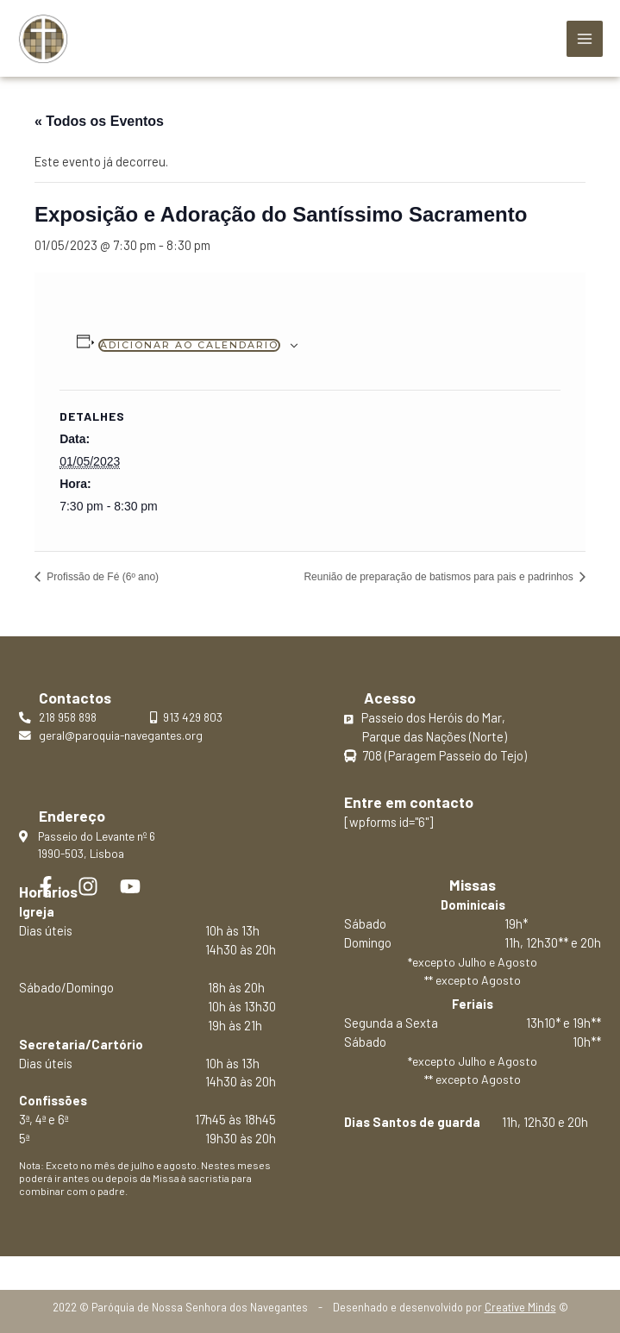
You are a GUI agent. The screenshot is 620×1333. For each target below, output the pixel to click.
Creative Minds (520, 1307)
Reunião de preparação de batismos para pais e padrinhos (440, 577)
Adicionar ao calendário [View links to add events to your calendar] (189, 345)
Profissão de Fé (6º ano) (101, 577)
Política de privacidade (310, 1265)
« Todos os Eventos (99, 121)
